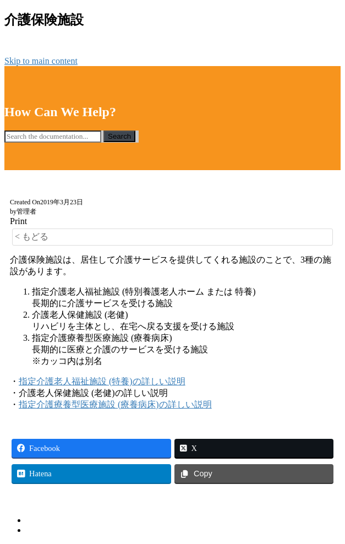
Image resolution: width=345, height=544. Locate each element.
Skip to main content (41, 61)
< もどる (31, 236)
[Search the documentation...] (52, 136)
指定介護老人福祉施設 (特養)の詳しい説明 (102, 381)
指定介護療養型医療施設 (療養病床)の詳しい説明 (115, 404)
